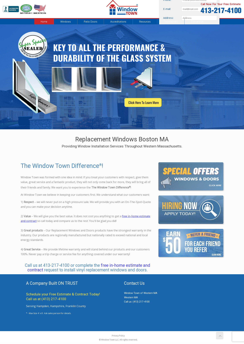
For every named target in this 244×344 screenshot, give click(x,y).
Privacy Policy (118, 335)
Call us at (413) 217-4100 (46, 299)
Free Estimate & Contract (68, 294)
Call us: (137, 301)
